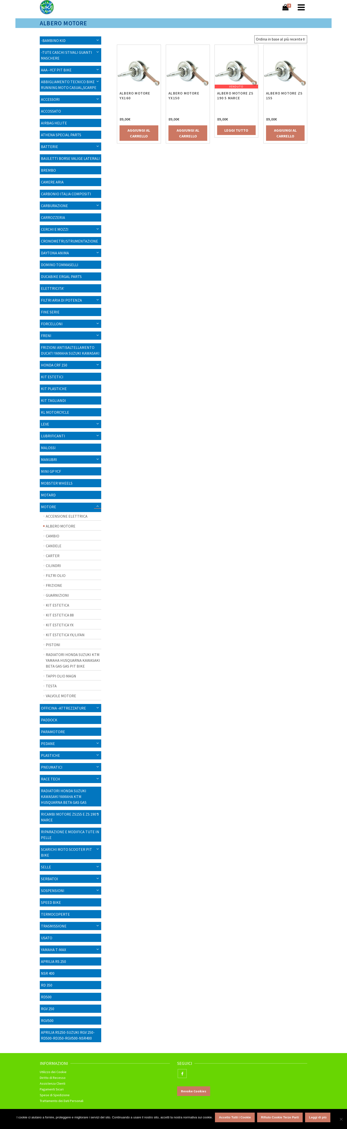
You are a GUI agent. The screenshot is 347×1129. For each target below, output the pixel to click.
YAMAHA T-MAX (53, 949)
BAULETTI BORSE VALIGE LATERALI (70, 158)
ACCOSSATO (51, 111)
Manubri (49, 459)
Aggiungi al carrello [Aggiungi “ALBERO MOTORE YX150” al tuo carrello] (187, 133)
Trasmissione (54, 926)
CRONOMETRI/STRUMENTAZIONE (69, 241)
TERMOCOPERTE (55, 914)
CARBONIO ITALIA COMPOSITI (66, 193)
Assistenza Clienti (52, 1083)
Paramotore (53, 731)
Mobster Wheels (57, 483)
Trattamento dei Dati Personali (61, 1101)
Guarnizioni (57, 595)
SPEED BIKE (51, 902)
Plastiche (50, 755)
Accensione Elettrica (66, 516)
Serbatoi (49, 878)
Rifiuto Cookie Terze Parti (280, 1117)
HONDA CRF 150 (54, 365)
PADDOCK (49, 719)
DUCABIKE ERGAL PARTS (61, 276)
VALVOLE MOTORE (61, 695)
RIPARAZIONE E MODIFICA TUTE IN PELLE (70, 834)
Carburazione (54, 205)
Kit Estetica (57, 605)
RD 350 (46, 985)
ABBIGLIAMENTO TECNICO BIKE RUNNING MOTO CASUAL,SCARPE (68, 84)
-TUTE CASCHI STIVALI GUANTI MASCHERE (66, 55)
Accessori (50, 99)
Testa (51, 685)
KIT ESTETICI (52, 376)
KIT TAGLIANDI (53, 400)
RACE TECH (50, 779)
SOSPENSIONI (52, 890)
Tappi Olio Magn (61, 676)
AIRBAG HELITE (54, 123)
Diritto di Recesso (53, 1077)
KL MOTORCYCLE (55, 412)
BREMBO (48, 170)
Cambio (52, 536)
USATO (46, 937)
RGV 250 (47, 1008)
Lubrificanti (53, 435)
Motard (48, 495)
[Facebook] (182, 1073)
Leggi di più (318, 1117)
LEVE (45, 424)
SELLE (46, 867)
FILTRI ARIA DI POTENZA (61, 300)
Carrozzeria (53, 217)
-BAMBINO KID (53, 40)
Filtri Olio (56, 575)
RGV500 (47, 1020)
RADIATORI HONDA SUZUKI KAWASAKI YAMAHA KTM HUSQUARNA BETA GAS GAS (64, 796)
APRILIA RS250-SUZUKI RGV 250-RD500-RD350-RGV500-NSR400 (68, 1035)
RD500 (46, 996)
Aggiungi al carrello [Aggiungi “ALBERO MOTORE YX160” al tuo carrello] (138, 133)
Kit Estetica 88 (60, 615)
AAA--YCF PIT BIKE (56, 70)
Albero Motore (60, 526)
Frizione (54, 585)
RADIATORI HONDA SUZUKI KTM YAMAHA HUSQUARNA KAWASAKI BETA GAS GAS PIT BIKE (73, 660)
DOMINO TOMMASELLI (59, 264)
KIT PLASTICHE (54, 388)
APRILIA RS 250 (53, 961)
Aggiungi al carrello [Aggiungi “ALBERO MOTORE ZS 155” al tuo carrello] (283, 133)
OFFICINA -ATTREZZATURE (63, 708)
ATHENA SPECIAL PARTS (61, 134)
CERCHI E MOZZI (54, 229)
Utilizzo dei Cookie (53, 1072)
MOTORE (48, 506)
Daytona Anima (55, 252)
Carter (53, 555)
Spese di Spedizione (55, 1095)
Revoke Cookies (193, 1091)
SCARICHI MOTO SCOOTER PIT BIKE (66, 852)
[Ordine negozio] (280, 39)
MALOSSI (48, 447)
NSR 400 (47, 973)
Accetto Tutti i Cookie (235, 1117)
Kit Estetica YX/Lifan (65, 634)
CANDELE (53, 545)
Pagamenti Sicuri (52, 1089)
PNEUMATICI (51, 767)
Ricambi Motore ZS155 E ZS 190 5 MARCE (70, 817)
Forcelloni (52, 323)
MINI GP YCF (51, 471)
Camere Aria (52, 182)
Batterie (49, 146)
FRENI (46, 335)
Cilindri (53, 565)
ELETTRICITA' (52, 288)
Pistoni (53, 644)
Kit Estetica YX (59, 624)
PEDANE (48, 743)
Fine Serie (50, 312)
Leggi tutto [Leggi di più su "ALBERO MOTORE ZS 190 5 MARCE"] (235, 130)
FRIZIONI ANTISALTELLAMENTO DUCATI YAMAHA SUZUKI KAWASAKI (70, 350)
